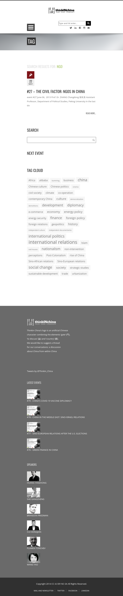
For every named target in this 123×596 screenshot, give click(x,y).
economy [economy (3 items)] (53, 212)
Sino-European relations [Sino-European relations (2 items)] (71, 261)
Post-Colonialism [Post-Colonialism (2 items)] (56, 255)
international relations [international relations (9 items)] (53, 242)
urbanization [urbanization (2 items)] (79, 273)
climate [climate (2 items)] (50, 193)
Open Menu (31, 27)
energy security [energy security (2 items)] (37, 218)
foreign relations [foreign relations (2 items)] (38, 224)
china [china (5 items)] (82, 179)
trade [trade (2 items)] (65, 273)
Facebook (72, 590)
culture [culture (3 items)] (61, 199)
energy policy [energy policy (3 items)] (73, 212)
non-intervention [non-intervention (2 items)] (74, 249)
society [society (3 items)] (61, 267)
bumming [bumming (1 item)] (55, 180)
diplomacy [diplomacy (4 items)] (75, 205)
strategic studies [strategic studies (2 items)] (79, 267)
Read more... (91, 113)
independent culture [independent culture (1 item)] (37, 230)
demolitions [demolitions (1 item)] (33, 206)
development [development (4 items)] (52, 205)
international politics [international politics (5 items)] (47, 236)
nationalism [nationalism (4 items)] (51, 248)
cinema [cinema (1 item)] (76, 187)
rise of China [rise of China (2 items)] (77, 255)
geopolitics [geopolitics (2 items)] (58, 224)
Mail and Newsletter (43, 590)
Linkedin (85, 590)
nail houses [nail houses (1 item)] (33, 249)
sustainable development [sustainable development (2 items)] (43, 273)
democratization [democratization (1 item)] (76, 199)
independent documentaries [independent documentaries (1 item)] (60, 230)
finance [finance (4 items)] (56, 217)
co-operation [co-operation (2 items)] (65, 193)
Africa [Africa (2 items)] (32, 180)
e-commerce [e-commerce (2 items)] (36, 212)
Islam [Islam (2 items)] (84, 243)
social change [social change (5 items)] (40, 267)
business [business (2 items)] (69, 180)
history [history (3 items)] (73, 224)
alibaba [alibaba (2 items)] (43, 180)
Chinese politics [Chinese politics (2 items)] (60, 186)
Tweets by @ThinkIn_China (40, 371)
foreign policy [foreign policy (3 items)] (75, 218)
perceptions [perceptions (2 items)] (35, 255)
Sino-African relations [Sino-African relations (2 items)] (41, 261)
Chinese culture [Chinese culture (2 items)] (38, 186)
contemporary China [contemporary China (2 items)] (40, 199)
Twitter (60, 590)
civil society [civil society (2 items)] (35, 193)
